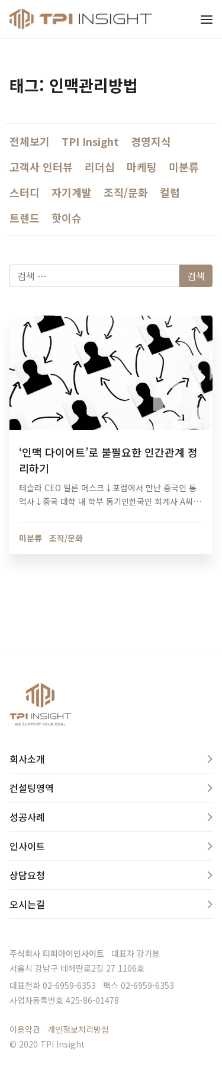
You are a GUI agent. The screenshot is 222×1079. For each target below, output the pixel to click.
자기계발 (72, 192)
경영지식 (151, 141)
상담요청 (27, 875)
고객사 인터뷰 (41, 166)
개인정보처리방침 (78, 1029)
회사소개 (27, 759)
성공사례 (27, 817)
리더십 (100, 166)
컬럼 (170, 192)
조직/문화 (126, 192)
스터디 (24, 192)
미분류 (184, 166)
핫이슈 (67, 217)
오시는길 (27, 904)
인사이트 (27, 846)
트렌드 (24, 217)
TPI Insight (90, 141)
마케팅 (142, 166)
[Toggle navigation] (207, 19)
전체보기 (29, 141)
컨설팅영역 (31, 788)
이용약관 (24, 1029)
